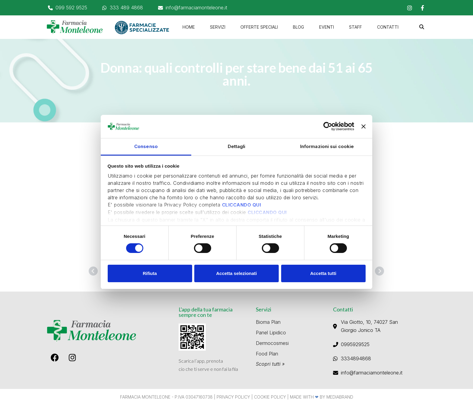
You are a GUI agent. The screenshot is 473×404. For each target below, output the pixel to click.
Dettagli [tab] (237, 146)
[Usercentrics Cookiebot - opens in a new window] (327, 126)
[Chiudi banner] (363, 126)
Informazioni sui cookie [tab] (327, 146)
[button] (422, 27)
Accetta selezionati (236, 273)
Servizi (217, 27)
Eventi (326, 27)
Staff (355, 27)
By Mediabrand (336, 396)
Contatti (387, 27)
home (189, 27)
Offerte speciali (259, 27)
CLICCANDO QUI (241, 205)
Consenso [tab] (146, 146)
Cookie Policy (270, 396)
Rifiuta (150, 273)
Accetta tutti (323, 273)
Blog (298, 27)
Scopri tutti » (270, 364)
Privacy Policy (233, 396)
